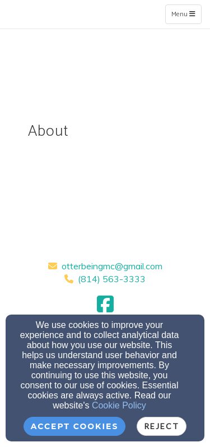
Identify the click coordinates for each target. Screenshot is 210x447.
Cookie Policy (119, 405)
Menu (186, 14)
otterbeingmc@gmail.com (112, 266)
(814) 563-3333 (112, 278)
